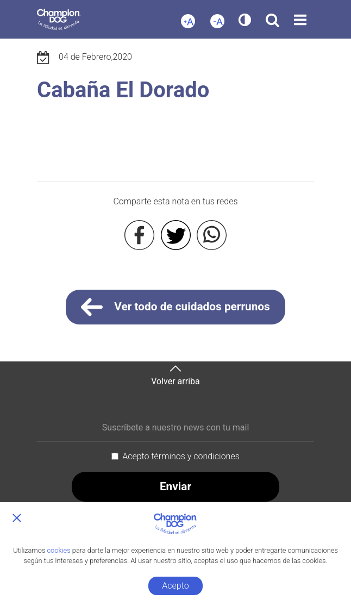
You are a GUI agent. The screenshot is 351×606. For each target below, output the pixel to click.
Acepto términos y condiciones (181, 456)
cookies (59, 550)
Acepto (175, 585)
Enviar (175, 486)
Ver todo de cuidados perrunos (175, 307)
